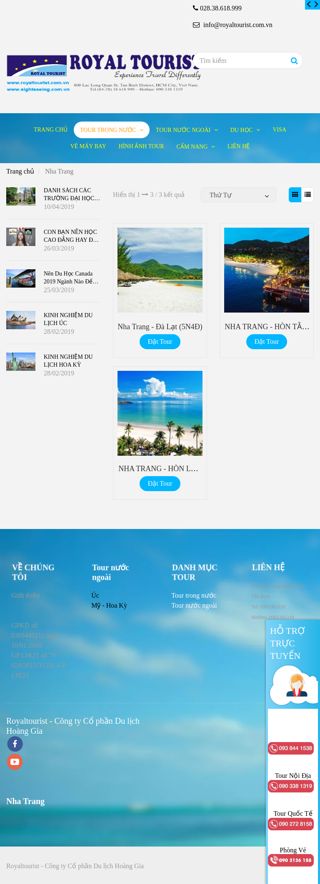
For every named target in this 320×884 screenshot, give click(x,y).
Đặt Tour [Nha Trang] (160, 341)
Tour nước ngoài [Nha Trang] (184, 130)
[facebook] (15, 745)
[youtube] (15, 763)
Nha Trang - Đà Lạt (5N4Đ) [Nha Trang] (160, 327)
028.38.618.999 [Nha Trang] (221, 8)
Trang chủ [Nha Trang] (51, 130)
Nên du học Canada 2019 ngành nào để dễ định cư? (68, 282)
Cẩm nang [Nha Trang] (193, 147)
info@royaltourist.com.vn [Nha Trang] (232, 24)
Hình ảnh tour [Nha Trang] (141, 146)
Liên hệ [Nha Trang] (239, 146)
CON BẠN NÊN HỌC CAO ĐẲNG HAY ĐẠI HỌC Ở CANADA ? (71, 240)
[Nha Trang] (309, 4)
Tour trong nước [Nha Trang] (109, 130)
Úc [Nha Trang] (95, 595)
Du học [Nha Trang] (242, 130)
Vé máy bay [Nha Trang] (88, 146)
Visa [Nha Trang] (279, 130)
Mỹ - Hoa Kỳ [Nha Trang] (109, 605)
